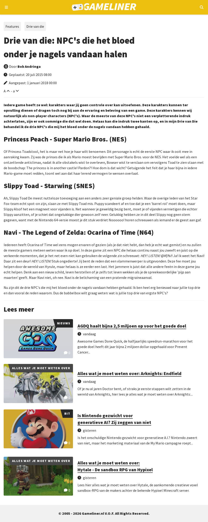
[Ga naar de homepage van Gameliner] (104, 7)
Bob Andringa (29, 66)
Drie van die (35, 26)
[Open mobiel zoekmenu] (201, 7)
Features (12, 26)
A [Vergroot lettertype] (5, 91)
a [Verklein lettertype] (14, 91)
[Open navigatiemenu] (6, 7)
